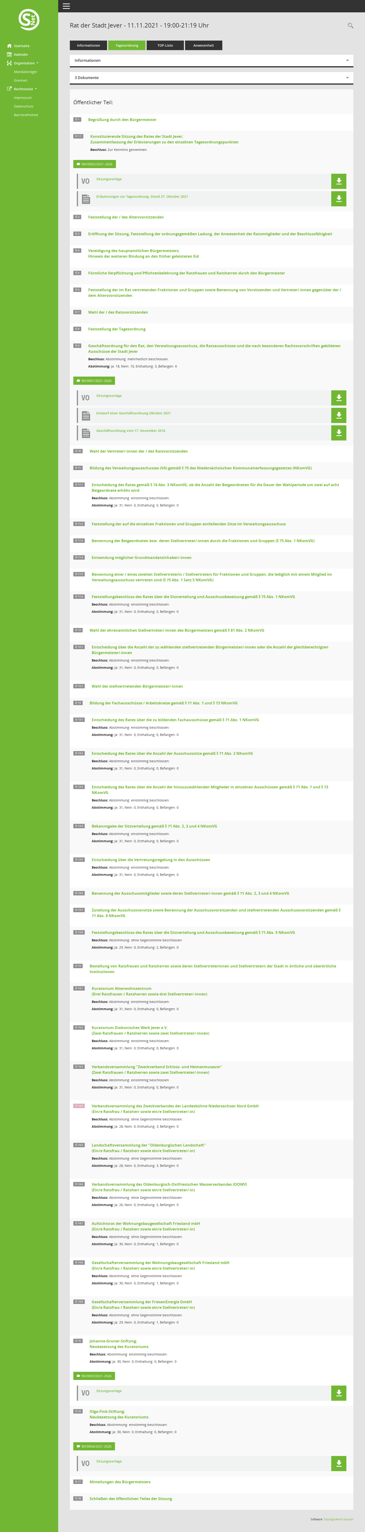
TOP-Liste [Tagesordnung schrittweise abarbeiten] (165, 45)
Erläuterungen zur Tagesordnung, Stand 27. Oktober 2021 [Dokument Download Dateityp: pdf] (142, 197)
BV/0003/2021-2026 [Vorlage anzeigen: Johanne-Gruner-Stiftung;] (97, 1376)
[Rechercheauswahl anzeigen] (349, 26)
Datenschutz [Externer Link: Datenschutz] (24, 106)
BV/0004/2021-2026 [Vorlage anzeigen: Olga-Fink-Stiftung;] (97, 1446)
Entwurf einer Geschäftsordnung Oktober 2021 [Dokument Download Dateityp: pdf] (133, 413)
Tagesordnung (127, 45)
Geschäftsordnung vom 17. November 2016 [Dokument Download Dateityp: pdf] (130, 431)
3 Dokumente (87, 77)
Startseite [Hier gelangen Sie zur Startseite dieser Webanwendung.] (18, 45)
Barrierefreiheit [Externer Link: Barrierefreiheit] (26, 115)
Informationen (88, 45)
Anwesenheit (203, 45)
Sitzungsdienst (338, 1519)
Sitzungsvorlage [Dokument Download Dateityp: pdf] (109, 179)
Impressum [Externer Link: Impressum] (23, 97)
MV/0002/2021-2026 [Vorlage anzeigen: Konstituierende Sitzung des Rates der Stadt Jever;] (97, 164)
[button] (29, 63)
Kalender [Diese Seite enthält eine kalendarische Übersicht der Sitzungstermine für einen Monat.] (17, 54)
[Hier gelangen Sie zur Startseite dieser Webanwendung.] (29, 20)
